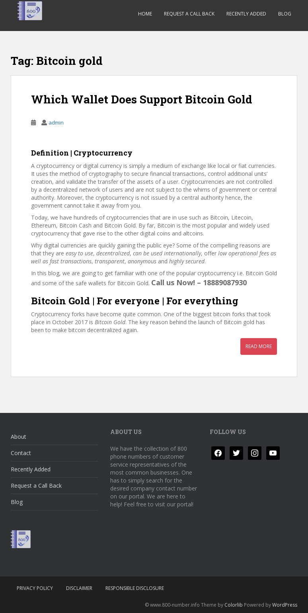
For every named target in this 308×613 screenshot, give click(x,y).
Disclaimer (79, 588)
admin (56, 122)
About (18, 436)
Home (145, 13)
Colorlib (233, 604)
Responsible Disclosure (134, 588)
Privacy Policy (35, 588)
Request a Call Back (189, 13)
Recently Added (246, 13)
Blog (284, 13)
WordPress (284, 604)
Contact (21, 453)
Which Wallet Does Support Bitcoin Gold (141, 99)
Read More (259, 346)
